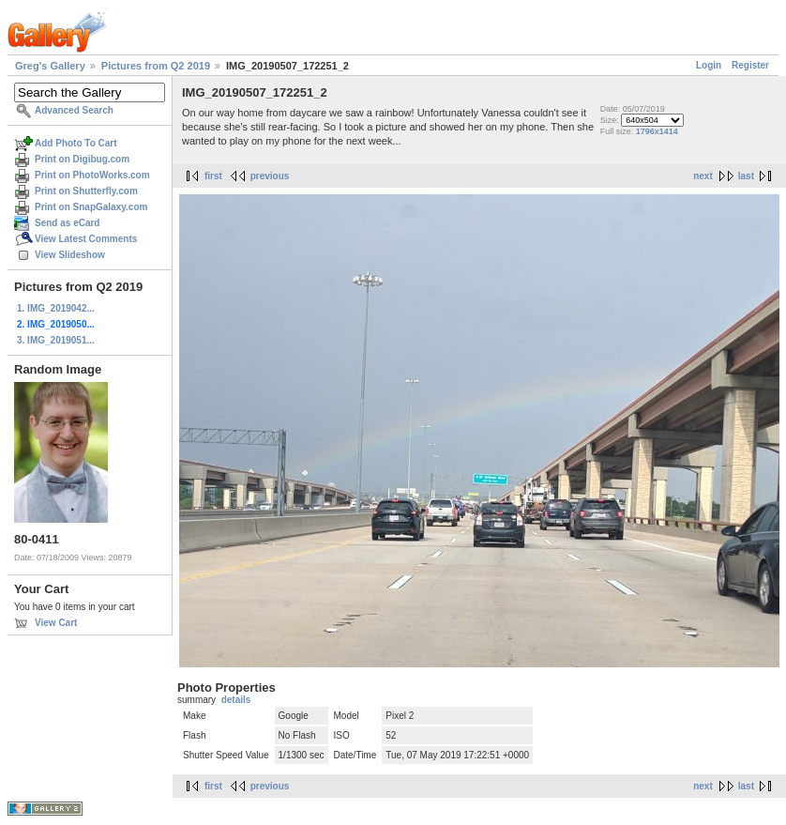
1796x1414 (657, 131)
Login (708, 65)
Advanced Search (74, 110)
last (746, 176)
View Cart (56, 623)
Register (750, 65)
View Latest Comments (86, 239)
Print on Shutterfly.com (86, 191)
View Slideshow (70, 255)
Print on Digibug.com (82, 159)
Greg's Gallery (50, 65)
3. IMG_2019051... (56, 340)
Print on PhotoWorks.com (92, 175)
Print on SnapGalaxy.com (91, 207)
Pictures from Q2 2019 (155, 65)
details (236, 700)
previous (270, 176)
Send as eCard (67, 223)
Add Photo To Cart (76, 143)
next (703, 176)
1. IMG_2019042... (56, 308)
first (213, 176)
